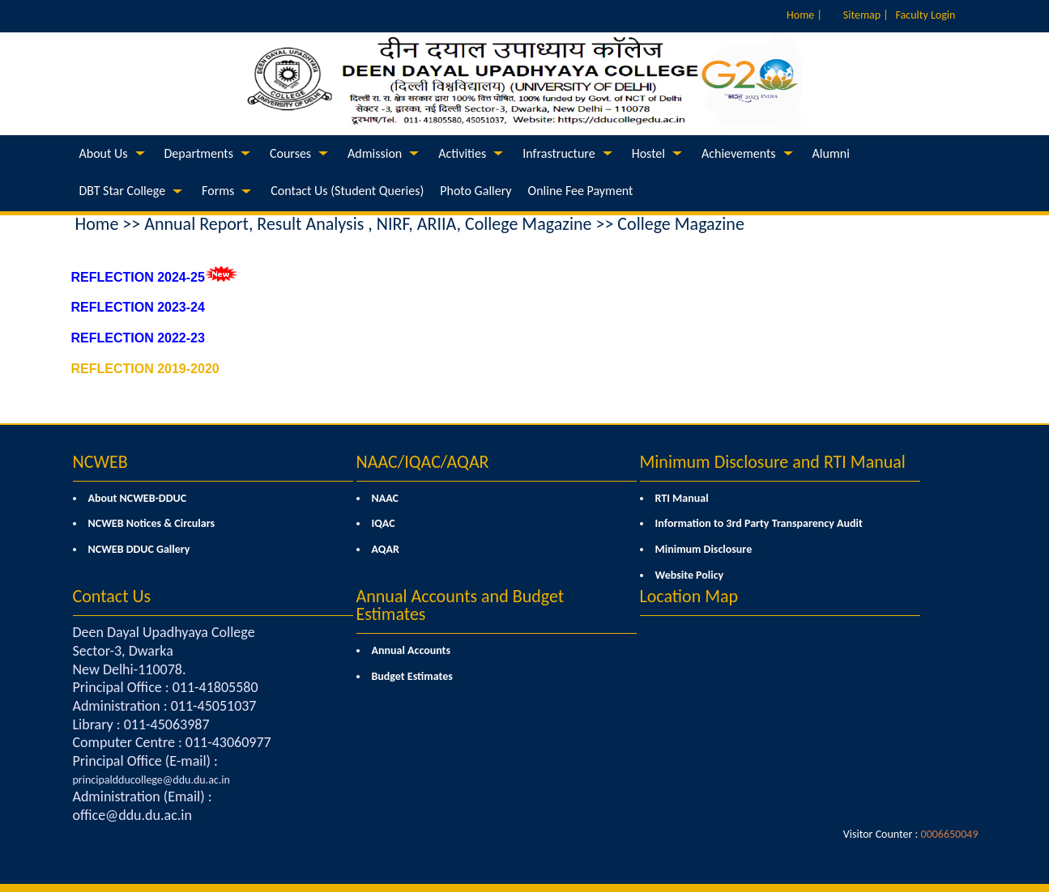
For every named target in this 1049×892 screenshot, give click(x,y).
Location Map (689, 596)
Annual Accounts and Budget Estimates (460, 605)
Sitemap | (866, 15)
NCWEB (100, 462)
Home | (804, 15)
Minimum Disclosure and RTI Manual (773, 462)
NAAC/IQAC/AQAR (422, 462)
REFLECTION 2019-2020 (145, 369)
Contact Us (112, 596)
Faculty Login (926, 15)
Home (97, 224)
